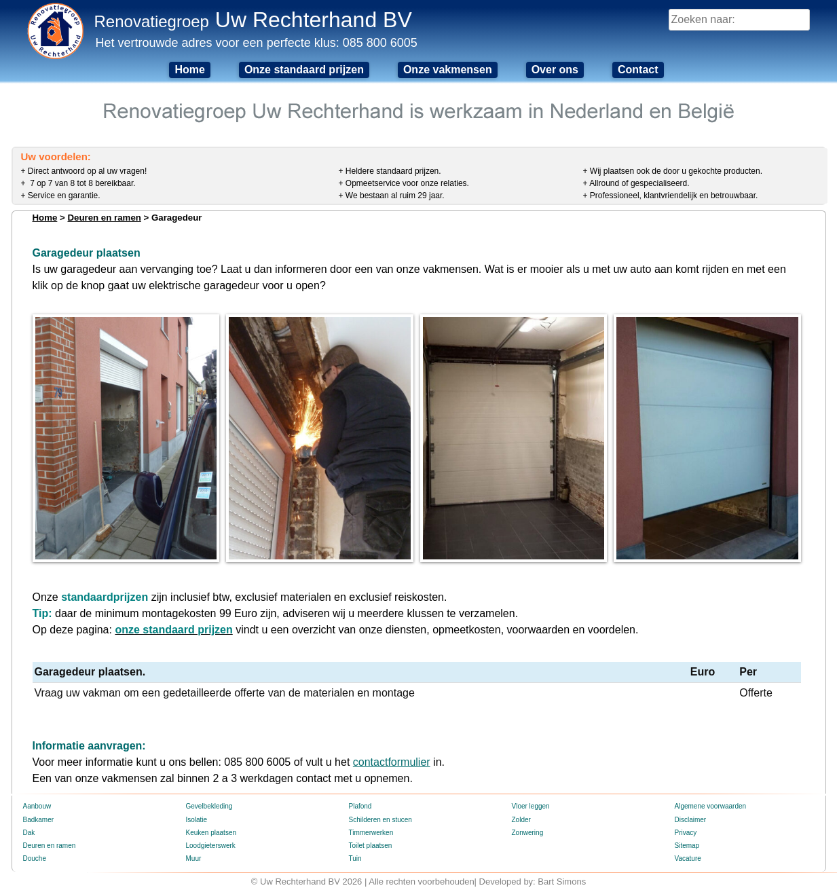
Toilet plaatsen (370, 845)
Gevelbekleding (209, 806)
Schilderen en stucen (380, 819)
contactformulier (391, 762)
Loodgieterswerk (211, 845)
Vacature (688, 858)
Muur (194, 858)
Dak (29, 832)
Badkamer (38, 819)
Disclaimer (691, 819)
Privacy (686, 832)
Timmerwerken (371, 832)
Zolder (521, 819)
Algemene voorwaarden (711, 806)
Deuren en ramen (104, 217)
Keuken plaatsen (211, 832)
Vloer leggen (531, 806)
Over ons (555, 69)
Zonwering (528, 832)
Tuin (355, 858)
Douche (34, 858)
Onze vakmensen (447, 69)
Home (189, 69)
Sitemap (687, 845)
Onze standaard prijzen (304, 69)
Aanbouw (37, 806)
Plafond (360, 806)
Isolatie (197, 819)
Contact (638, 69)
